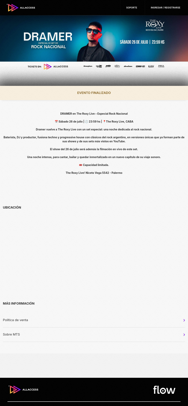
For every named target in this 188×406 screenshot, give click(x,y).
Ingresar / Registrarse (165, 7)
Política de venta (15, 320)
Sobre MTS (11, 334)
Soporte (131, 7)
